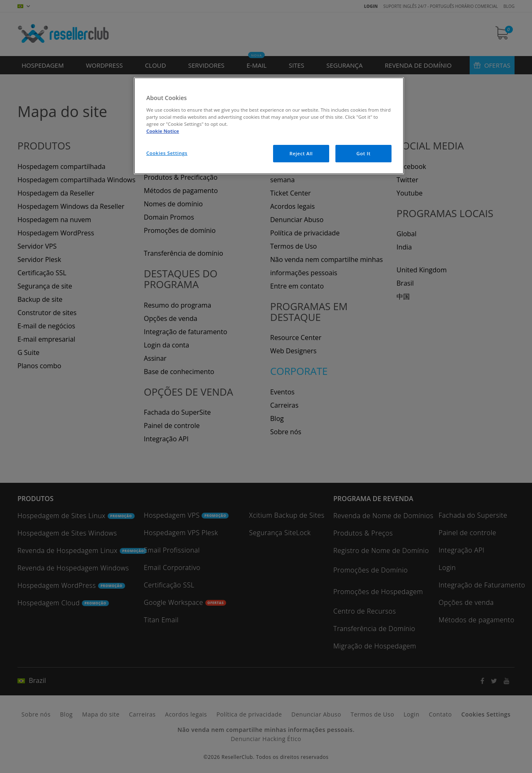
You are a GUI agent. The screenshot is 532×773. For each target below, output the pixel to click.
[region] (269, 125)
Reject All (301, 153)
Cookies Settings (166, 153)
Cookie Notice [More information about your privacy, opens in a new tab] (162, 131)
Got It (363, 153)
